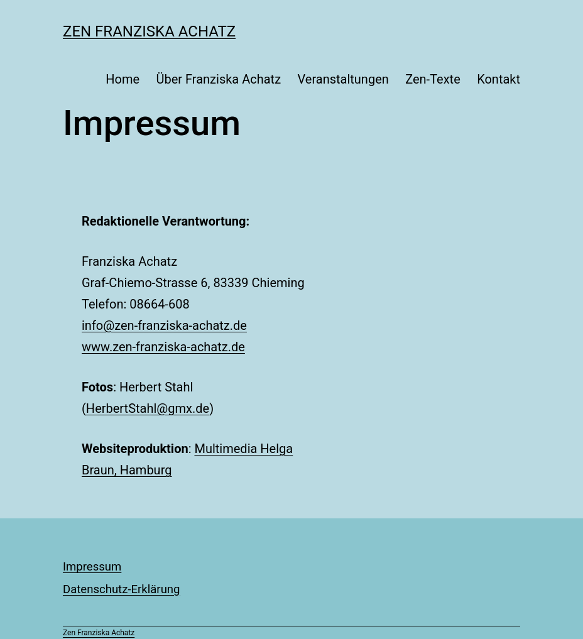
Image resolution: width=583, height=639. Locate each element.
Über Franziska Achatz (218, 79)
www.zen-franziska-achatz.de (163, 346)
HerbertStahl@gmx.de (147, 408)
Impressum (92, 567)
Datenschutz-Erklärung (121, 589)
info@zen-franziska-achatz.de (164, 325)
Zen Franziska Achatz (149, 31)
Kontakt (498, 79)
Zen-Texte (432, 79)
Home (122, 79)
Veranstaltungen (342, 79)
